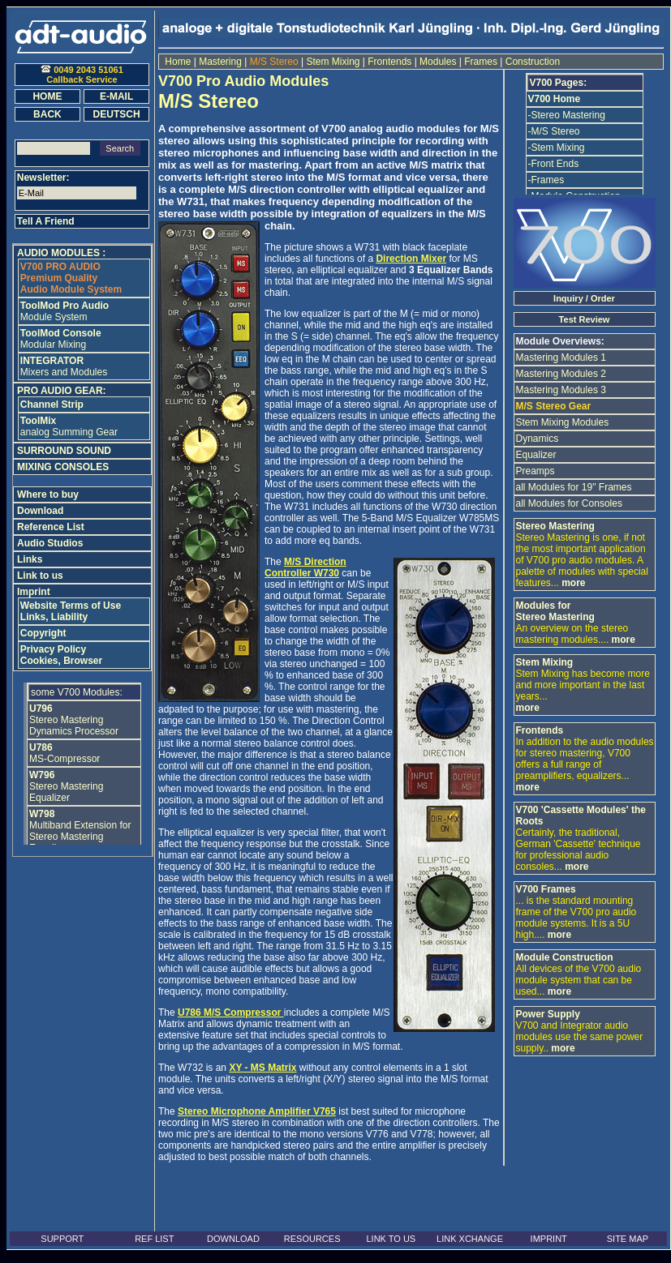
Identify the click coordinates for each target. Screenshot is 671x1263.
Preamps (535, 471)
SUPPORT (62, 1239)
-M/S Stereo (554, 131)
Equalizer (536, 454)
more (573, 583)
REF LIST (154, 1239)
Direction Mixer (411, 258)
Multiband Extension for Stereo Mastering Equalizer (80, 831)
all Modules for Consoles (569, 503)
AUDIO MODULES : (61, 253)
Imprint (33, 591)
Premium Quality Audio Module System (71, 278)
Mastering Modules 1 (561, 357)
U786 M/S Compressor (231, 1012)
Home (178, 61)
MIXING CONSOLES (63, 467)
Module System (64, 311)
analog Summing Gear (69, 426)
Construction (531, 61)
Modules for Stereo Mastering (555, 611)
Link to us (40, 575)
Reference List (50, 527)
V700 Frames (546, 889)
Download (40, 510)
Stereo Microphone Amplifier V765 (257, 1111)
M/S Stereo (274, 61)
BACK (47, 114)
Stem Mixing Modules (562, 422)
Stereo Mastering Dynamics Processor (73, 720)
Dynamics (537, 438)
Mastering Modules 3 (561, 390)
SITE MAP (627, 1239)
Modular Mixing (60, 339)
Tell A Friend (46, 221)
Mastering (220, 61)
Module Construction (564, 957)
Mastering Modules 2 (561, 373)
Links (29, 559)
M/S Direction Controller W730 (305, 567)
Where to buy (48, 494)
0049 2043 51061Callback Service (82, 74)
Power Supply (548, 1014)
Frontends (390, 61)
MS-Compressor (64, 753)
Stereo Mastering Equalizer (66, 786)
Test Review (584, 319)
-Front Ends (553, 163)
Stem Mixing (333, 61)
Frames (481, 61)
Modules (438, 61)
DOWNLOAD (233, 1239)
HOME (47, 96)
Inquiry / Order (584, 298)
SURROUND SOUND (64, 450)
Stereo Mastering (555, 526)
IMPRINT (549, 1239)
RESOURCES (312, 1239)
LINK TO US (390, 1239)
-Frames (546, 180)
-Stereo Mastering (566, 115)
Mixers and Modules (63, 366)
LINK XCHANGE (470, 1239)
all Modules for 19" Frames (574, 487)
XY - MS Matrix (262, 1067)
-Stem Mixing (556, 147)
